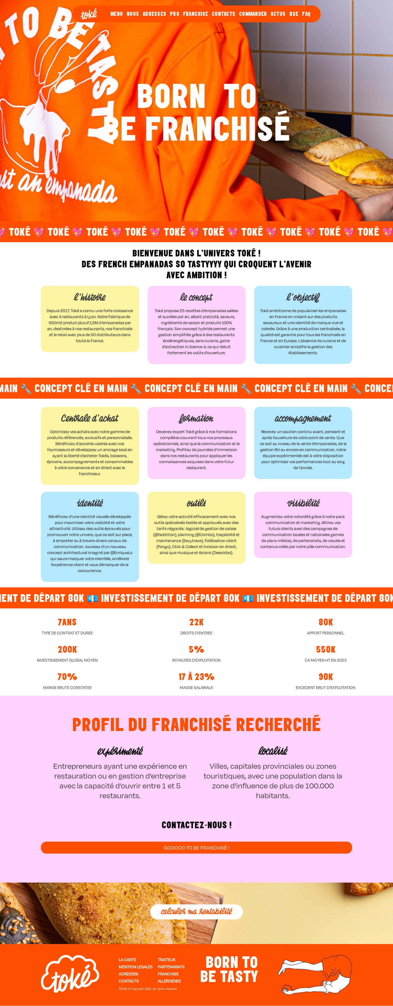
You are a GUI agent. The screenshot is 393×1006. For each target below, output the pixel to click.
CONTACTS (223, 14)
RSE (294, 14)
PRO (174, 14)
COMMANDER (253, 14)
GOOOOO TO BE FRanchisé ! (197, 847)
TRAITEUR (166, 960)
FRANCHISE (195, 14)
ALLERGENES (169, 981)
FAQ (306, 14)
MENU (116, 14)
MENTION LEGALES (136, 967)
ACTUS (278, 14)
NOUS (133, 14)
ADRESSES (154, 14)
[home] (89, 14)
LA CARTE (127, 960)
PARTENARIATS (171, 967)
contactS (129, 981)
